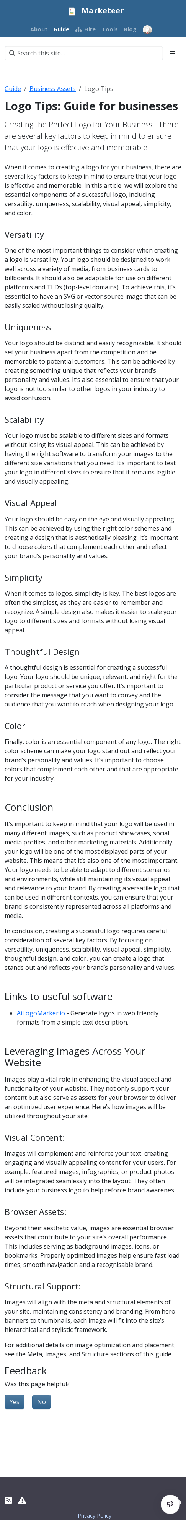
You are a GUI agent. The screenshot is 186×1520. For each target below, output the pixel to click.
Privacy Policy (94, 1515)
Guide (13, 88)
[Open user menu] (147, 29)
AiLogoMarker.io (41, 1013)
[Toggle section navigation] (172, 53)
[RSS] (8, 1500)
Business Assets (52, 88)
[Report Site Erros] (22, 1500)
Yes (15, 1402)
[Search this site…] (84, 53)
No (41, 1402)
